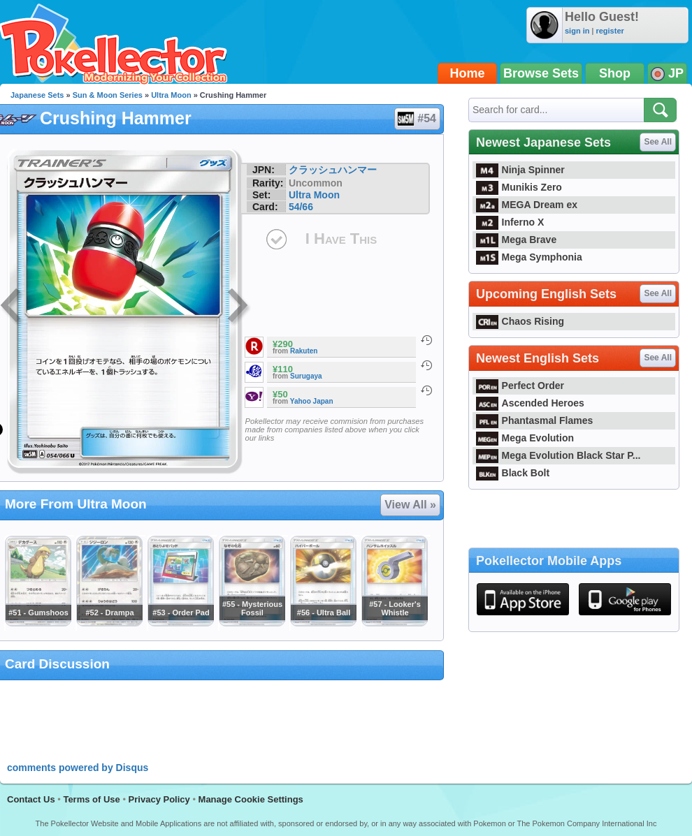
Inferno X (510, 222)
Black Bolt (512, 472)
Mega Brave (516, 239)
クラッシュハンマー (333, 169)
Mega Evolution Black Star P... (558, 455)
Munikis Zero (519, 187)
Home (467, 73)
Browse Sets (541, 73)
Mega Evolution (525, 437)
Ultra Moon (171, 95)
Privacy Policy (159, 799)
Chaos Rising (520, 321)
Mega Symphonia (529, 257)
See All (658, 142)
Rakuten (303, 351)
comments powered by (77, 767)
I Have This (341, 238)
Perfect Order (520, 385)
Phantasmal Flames (534, 420)
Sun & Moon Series (108, 95)
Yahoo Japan (311, 401)
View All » (410, 505)
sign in (577, 31)
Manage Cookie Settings (251, 799)
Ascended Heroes (530, 403)
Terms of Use (91, 799)
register (609, 31)
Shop (614, 73)
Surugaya (306, 376)
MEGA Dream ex (526, 204)
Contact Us (31, 799)
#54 (416, 118)
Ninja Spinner (520, 169)
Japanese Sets (37, 95)
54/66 (301, 206)
